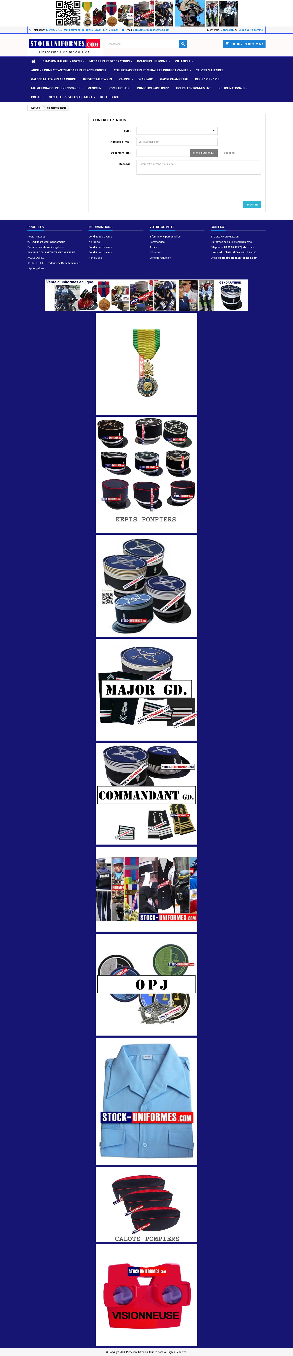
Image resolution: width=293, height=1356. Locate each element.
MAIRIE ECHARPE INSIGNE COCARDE (55, 88)
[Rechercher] (146, 44)
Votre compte (162, 227)
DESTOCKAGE (109, 97)
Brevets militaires (97, 79)
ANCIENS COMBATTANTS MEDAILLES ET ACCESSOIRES (68, 70)
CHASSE (124, 79)
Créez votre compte (250, 30)
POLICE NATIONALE (232, 88)
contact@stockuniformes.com (151, 30)
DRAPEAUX (145, 79)
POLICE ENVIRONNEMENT (193, 88)
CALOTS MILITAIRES (209, 70)
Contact (218, 227)
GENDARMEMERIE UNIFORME (62, 61)
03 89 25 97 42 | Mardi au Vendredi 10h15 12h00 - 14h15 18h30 (81, 30)
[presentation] (173, 189)
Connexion (227, 30)
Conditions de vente (100, 236)
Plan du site (95, 257)
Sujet (127, 130)
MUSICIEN (94, 88)
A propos (94, 241)
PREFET (36, 97)
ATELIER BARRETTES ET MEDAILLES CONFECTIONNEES (151, 70)
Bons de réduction (160, 257)
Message (124, 164)
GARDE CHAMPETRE (174, 79)
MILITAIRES (182, 61)
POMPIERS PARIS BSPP (153, 88)
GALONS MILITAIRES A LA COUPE (53, 79)
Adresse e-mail (120, 141)
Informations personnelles (165, 236)
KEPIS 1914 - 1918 (207, 79)
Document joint (120, 152)
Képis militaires (36, 236)
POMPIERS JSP (119, 88)
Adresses (155, 252)
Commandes (157, 241)
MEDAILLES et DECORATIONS (109, 61)
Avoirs (153, 247)
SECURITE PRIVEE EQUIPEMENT (71, 97)
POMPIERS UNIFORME (152, 61)
